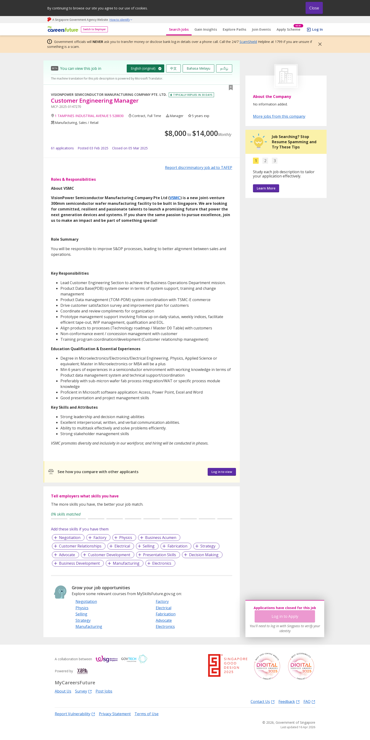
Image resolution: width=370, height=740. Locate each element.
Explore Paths (234, 29)
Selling (149, 546)
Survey (83, 691)
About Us (63, 691)
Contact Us (263, 701)
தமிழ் (224, 68)
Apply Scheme (290, 29)
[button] (318, 44)
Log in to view (221, 472)
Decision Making (204, 554)
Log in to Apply (285, 616)
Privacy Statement (115, 714)
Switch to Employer (94, 29)
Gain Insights (205, 29)
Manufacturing (126, 563)
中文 (173, 68)
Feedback (289, 701)
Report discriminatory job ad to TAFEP (198, 167)
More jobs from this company (279, 116)
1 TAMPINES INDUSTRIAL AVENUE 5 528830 (89, 116)
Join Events (261, 29)
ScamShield (248, 41)
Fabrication (177, 546)
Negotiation (69, 537)
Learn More (266, 188)
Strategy (207, 546)
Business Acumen (160, 537)
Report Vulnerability (75, 713)
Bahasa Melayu (198, 68)
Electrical (122, 546)
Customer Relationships (80, 546)
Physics (125, 537)
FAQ (309, 701)
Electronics (161, 563)
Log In (317, 29)
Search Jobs (179, 29)
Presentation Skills (159, 554)
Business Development (79, 563)
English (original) (143, 68)
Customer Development (109, 554)
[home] (62, 29)
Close (314, 8)
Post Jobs (104, 691)
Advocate (67, 554)
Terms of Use (147, 714)
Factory (99, 537)
